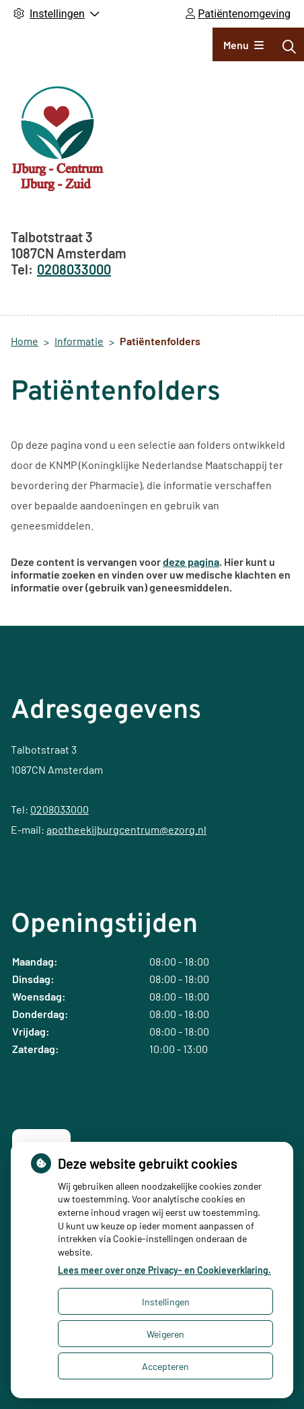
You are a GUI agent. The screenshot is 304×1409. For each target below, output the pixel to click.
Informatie (79, 340)
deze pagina (191, 561)
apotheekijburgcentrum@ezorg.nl (126, 829)
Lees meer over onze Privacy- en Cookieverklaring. (164, 1270)
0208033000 (59, 809)
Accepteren (165, 1366)
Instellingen (166, 1301)
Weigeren (165, 1334)
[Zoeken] (289, 46)
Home (24, 340)
